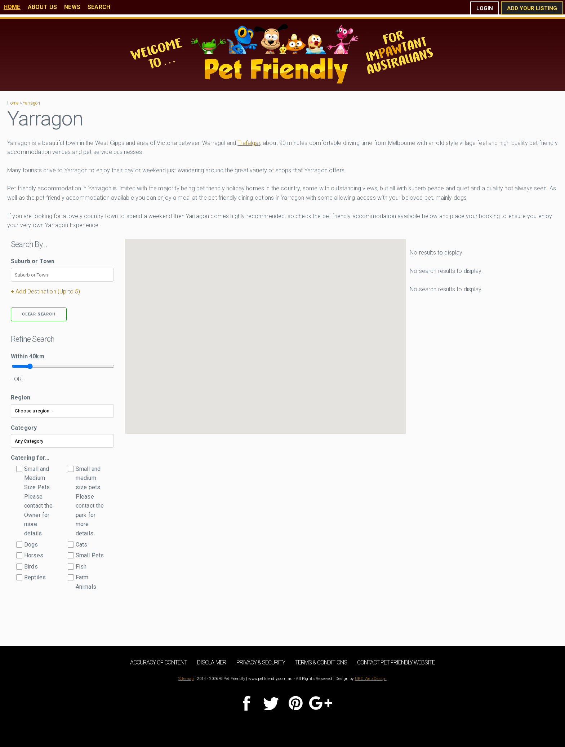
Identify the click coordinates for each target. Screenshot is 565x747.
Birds (31, 566)
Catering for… (30, 457)
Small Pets (90, 555)
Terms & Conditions (321, 662)
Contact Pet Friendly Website (396, 662)
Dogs (31, 544)
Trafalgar (248, 143)
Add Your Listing (532, 8)
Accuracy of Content (158, 662)
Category (24, 427)
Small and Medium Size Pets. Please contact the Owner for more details (38, 501)
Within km (27, 356)
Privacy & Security (260, 662)
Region (20, 397)
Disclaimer (211, 662)
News (72, 7)
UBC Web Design (371, 678)
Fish (81, 566)
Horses (33, 555)
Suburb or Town (32, 261)
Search (99, 7)
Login (484, 8)
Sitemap (185, 678)
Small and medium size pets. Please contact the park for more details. (90, 501)
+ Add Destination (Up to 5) (45, 291)
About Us (42, 7)
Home (12, 7)
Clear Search (38, 314)
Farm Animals (86, 582)
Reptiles (35, 577)
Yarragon (31, 103)
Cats (82, 544)
